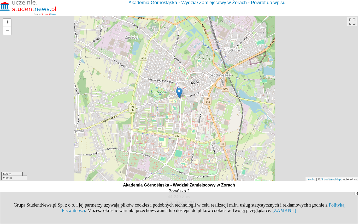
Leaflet (311, 179)
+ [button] (7, 23)
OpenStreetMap (331, 179)
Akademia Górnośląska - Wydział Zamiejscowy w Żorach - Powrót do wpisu (206, 2)
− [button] (7, 31)
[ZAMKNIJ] (284, 210)
